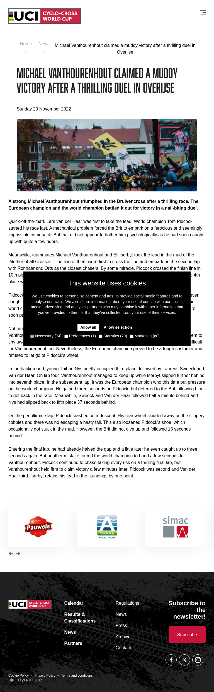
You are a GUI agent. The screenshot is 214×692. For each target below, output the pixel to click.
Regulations (127, 603)
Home (26, 43)
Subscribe (187, 634)
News (44, 43)
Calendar (73, 603)
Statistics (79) (113, 336)
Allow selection (118, 327)
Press (121, 625)
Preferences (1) (80, 336)
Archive (123, 636)
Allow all (88, 327)
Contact (123, 647)
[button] (11, 553)
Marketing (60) (145, 336)
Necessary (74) (46, 336)
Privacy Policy (45, 675)
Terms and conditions (77, 675)
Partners (73, 643)
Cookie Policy (18, 675)
